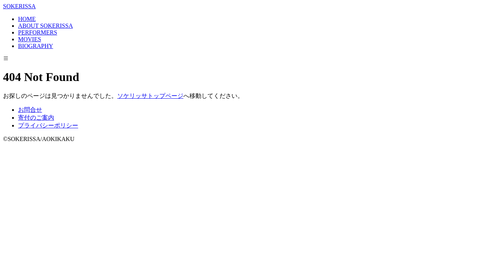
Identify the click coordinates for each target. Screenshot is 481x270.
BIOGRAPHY (35, 46)
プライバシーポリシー (48, 125)
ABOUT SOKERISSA (45, 25)
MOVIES (29, 39)
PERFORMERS (37, 32)
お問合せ (30, 109)
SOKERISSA (19, 6)
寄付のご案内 (36, 117)
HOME (27, 19)
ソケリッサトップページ (150, 96)
